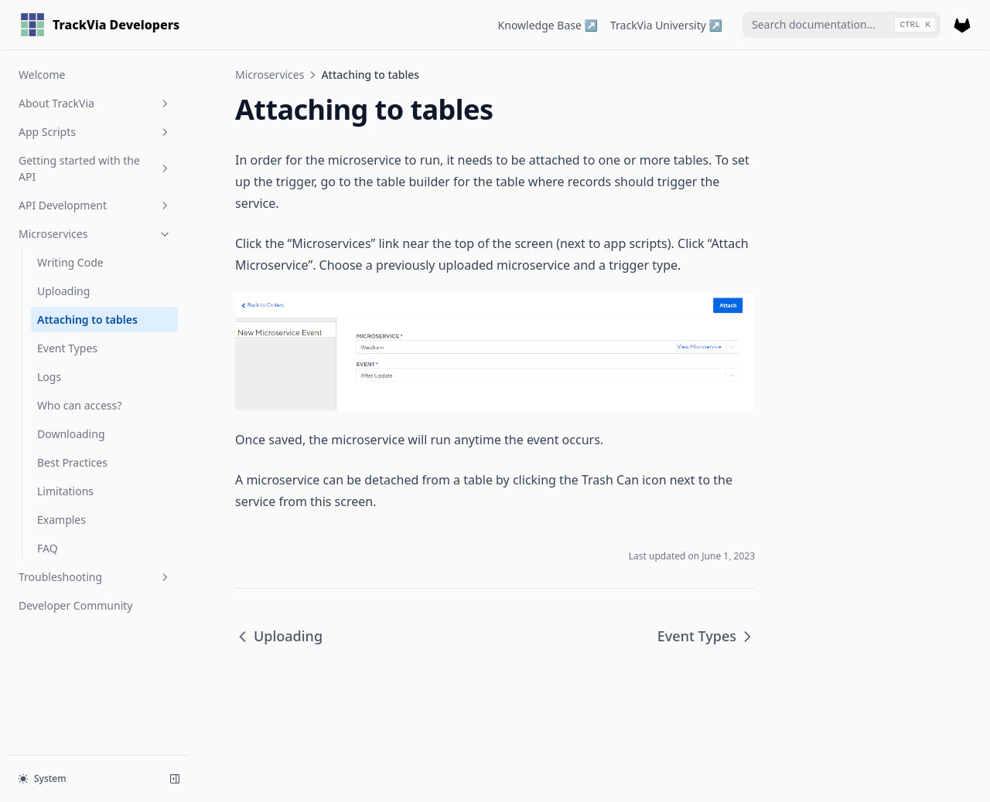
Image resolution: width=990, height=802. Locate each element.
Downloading (71, 433)
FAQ (47, 548)
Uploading (63, 291)
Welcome (42, 74)
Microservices (95, 233)
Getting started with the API (95, 168)
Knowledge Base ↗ (548, 25)
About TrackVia (95, 103)
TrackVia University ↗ (666, 25)
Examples (61, 519)
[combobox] (841, 25)
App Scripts (95, 131)
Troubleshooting (95, 576)
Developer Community (75, 605)
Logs (49, 376)
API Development (95, 205)
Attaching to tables (87, 319)
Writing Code (70, 262)
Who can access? (79, 405)
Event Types (67, 348)
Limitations (65, 491)
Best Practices (72, 462)
